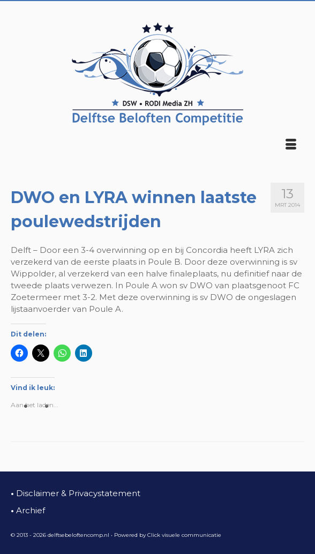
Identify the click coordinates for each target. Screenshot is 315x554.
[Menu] (291, 145)
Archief (28, 510)
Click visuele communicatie (184, 534)
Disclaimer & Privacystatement (75, 493)
